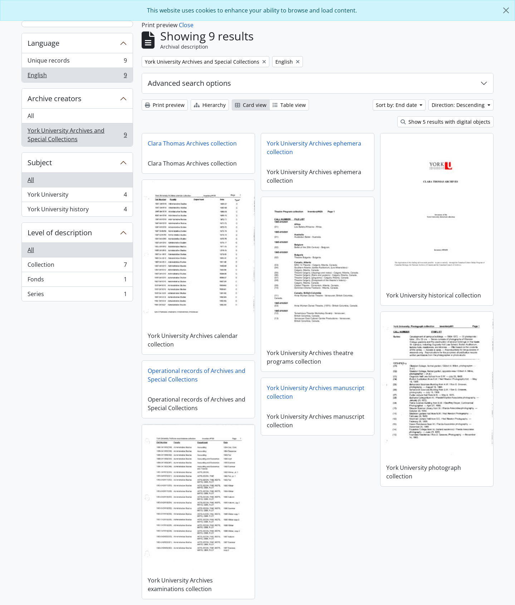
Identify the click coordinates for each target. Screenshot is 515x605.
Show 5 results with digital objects (445, 121)
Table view (289, 105)
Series (77, 295)
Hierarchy (210, 105)
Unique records (77, 62)
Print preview (165, 105)
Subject (40, 162)
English (77, 76)
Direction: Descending (459, 105)
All (31, 116)
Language (43, 43)
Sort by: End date (397, 105)
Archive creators (55, 98)
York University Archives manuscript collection (315, 392)
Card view (250, 105)
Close (186, 25)
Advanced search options (189, 83)
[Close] (506, 10)
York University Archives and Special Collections (77, 135)
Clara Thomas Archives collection (192, 143)
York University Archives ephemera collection (314, 147)
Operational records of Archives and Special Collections (196, 375)
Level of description (60, 232)
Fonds (77, 281)
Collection (77, 266)
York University (77, 196)
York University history (77, 210)
